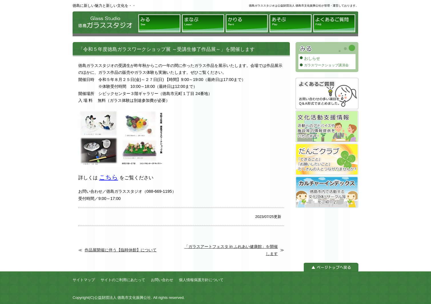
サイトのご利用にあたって (123, 280)
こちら (108, 177)
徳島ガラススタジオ (104, 23)
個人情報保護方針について (201, 280)
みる (159, 23)
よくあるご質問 (334, 23)
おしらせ (312, 58)
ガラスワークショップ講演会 (326, 65)
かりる (247, 23)
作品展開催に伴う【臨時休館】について (121, 250)
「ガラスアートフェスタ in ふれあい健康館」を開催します (231, 250)
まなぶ (203, 23)
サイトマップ (84, 280)
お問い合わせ (162, 280)
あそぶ (291, 23)
